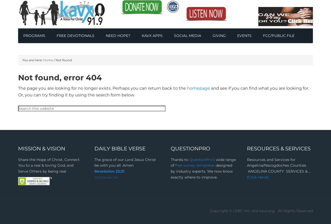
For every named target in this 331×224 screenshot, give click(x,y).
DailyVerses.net (106, 177)
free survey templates (195, 165)
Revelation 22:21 (109, 171)
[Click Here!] (257, 177)
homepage (198, 88)
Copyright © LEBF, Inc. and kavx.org (243, 210)
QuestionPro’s (202, 159)
